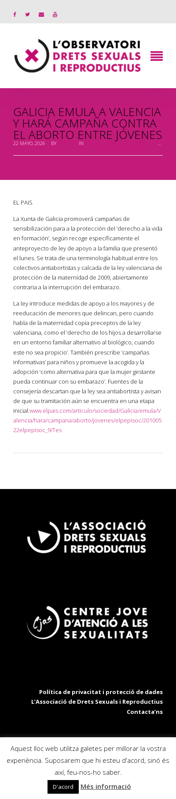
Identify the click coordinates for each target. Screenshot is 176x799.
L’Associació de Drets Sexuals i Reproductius (97, 702)
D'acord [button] (63, 787)
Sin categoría (101, 143)
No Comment (138, 143)
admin (65, 143)
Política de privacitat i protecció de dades (101, 692)
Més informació (106, 786)
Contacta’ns (145, 712)
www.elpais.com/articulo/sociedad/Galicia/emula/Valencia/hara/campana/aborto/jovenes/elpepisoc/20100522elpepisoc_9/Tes (87, 420)
